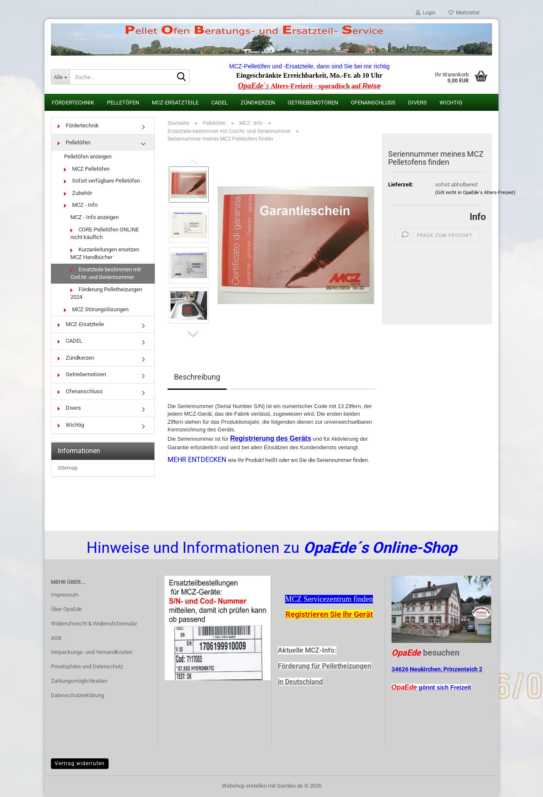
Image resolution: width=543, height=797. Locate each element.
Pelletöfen (123, 102)
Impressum (64, 594)
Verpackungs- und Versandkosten (91, 652)
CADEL (219, 102)
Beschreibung (197, 376)
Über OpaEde (66, 609)
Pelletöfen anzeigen (88, 156)
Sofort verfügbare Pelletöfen (102, 180)
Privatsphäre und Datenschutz (87, 666)
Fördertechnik (73, 102)
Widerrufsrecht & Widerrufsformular (94, 623)
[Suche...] (60, 76)
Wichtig (450, 102)
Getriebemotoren (313, 102)
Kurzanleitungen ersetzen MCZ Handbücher (104, 253)
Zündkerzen (258, 102)
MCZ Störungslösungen (96, 309)
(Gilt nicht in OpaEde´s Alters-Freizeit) (475, 192)
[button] (193, 334)
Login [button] (426, 13)
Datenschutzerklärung (77, 695)
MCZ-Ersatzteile (175, 102)
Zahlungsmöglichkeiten (79, 681)
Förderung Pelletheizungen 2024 (106, 293)
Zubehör (78, 193)
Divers (417, 102)
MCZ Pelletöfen (86, 169)
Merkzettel (463, 13)
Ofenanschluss (373, 102)
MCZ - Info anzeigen (94, 217)
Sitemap (68, 468)
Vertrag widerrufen (80, 763)
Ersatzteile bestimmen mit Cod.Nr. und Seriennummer (105, 273)
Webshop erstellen (244, 786)
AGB (56, 638)
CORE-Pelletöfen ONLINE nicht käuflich (104, 233)
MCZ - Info (81, 205)
